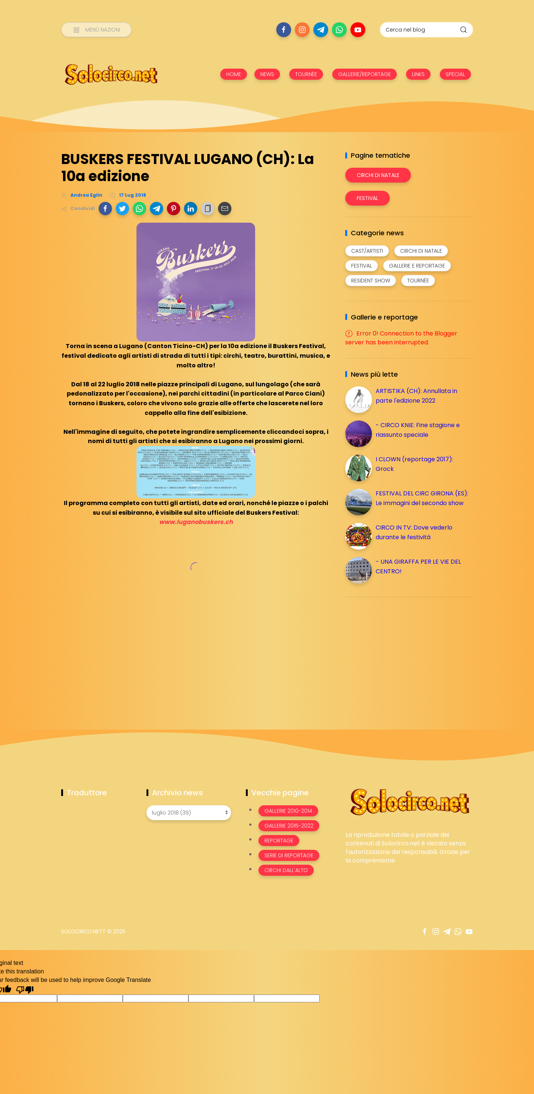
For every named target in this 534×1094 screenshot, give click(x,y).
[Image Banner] (409, 801)
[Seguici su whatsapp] (339, 29)
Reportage (278, 840)
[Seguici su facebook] (283, 29)
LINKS (418, 74)
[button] (105, 208)
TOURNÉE (306, 74)
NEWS (267, 74)
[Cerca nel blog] (426, 29)
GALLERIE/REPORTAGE (364, 74)
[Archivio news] (188, 812)
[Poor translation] (25, 989)
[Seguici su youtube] (357, 29)
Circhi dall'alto (286, 870)
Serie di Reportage (288, 855)
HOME (233, 74)
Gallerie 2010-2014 (288, 811)
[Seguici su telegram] (320, 29)
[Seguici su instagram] (302, 29)
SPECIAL (455, 74)
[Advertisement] (400, 654)
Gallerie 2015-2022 (288, 825)
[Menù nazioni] (96, 29)
